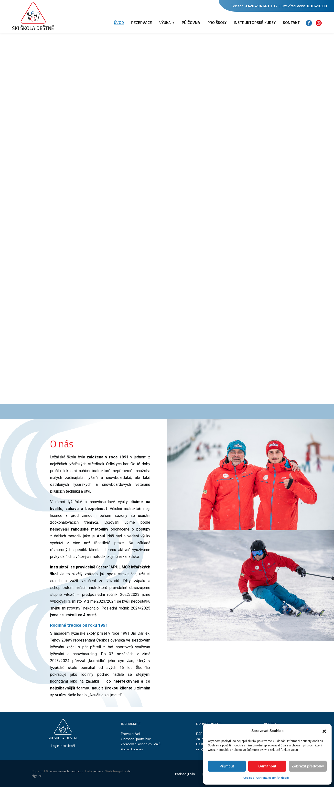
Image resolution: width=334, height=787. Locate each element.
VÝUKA (165, 22)
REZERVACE (141, 22)
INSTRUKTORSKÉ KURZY (255, 22)
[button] (324, 730)
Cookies (248, 777)
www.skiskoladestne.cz (66, 771)
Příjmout (227, 766)
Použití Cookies (132, 749)
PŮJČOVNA (191, 22)
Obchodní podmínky (136, 738)
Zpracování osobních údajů (140, 743)
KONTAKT (291, 22)
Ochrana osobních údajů (272, 777)
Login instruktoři (63, 745)
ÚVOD (119, 22)
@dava (98, 771)
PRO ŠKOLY (216, 22)
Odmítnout (267, 766)
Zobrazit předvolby (307, 766)
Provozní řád (130, 733)
